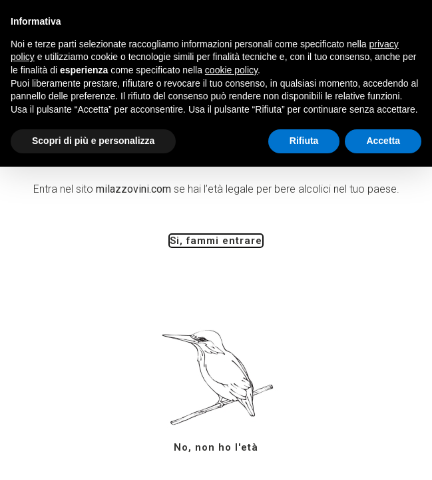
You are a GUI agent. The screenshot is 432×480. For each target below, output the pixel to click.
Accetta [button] (383, 140)
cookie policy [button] (231, 70)
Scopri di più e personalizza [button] (93, 140)
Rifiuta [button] (304, 140)
